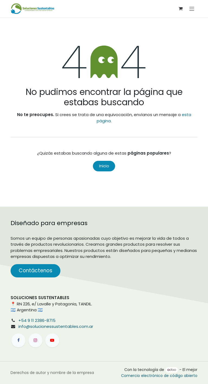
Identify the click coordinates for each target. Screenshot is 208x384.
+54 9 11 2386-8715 (37, 320)
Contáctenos (35, 270)
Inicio (104, 166)
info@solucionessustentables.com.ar (55, 326)
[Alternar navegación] (192, 8)
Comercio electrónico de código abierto (159, 375)
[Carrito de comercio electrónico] (180, 8)
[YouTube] (52, 340)
